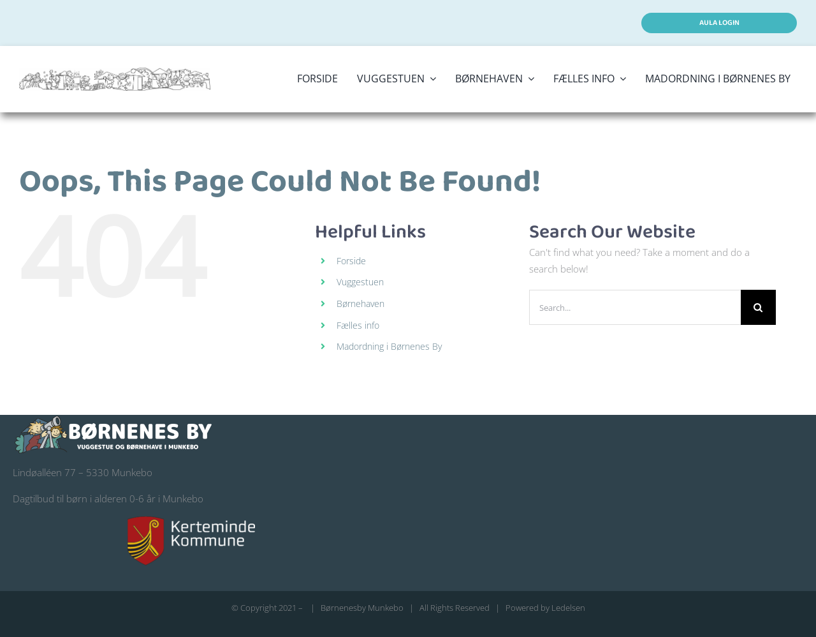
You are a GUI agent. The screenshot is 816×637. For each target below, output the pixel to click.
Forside (351, 261)
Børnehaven (360, 303)
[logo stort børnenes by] (114, 72)
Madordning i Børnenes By (389, 346)
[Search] (758, 307)
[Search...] (635, 307)
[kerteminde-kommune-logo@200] (191, 520)
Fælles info (358, 325)
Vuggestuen (360, 282)
